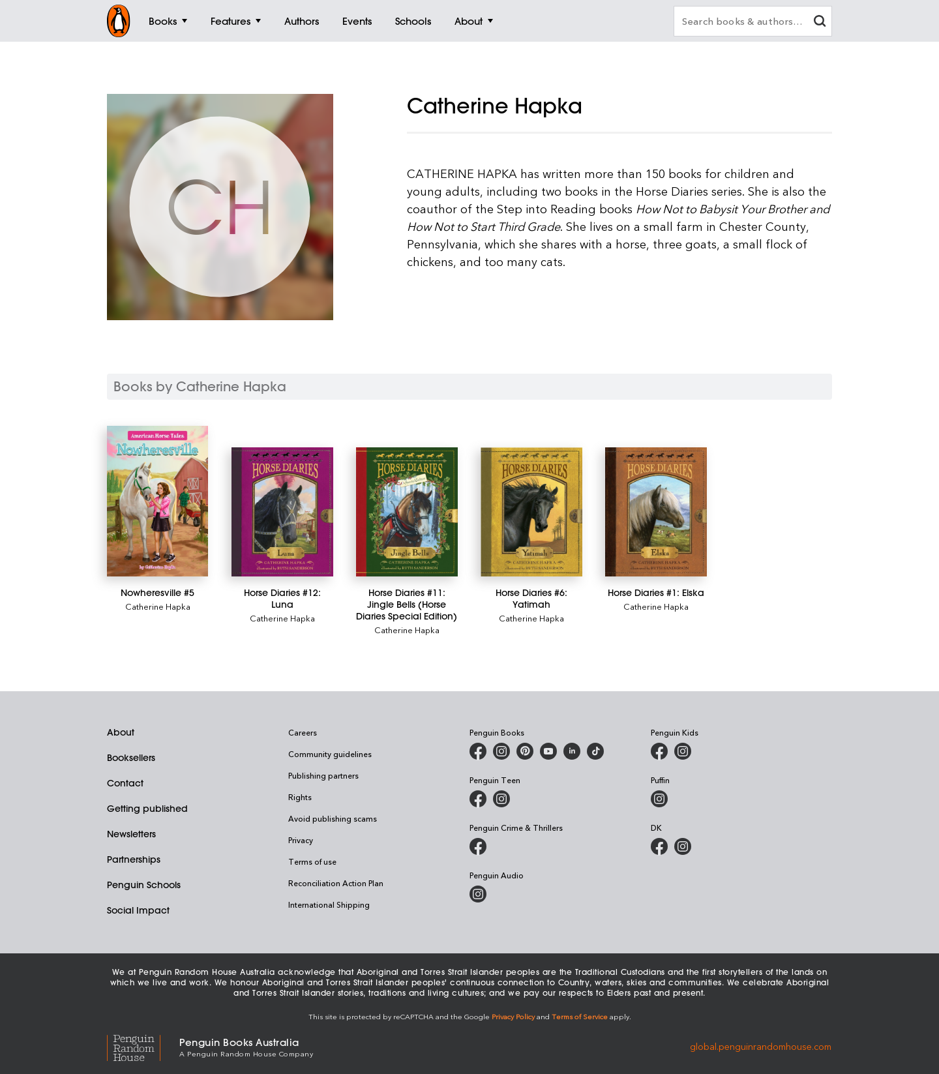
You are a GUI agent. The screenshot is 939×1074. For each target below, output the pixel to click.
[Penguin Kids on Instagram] (682, 751)
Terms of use (312, 861)
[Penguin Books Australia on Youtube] (548, 751)
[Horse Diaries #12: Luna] (282, 511)
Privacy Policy (513, 1016)
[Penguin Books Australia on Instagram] (501, 751)
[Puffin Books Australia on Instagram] (659, 798)
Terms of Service (580, 1016)
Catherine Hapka (157, 606)
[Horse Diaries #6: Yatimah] (531, 511)
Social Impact (138, 910)
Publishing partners (323, 775)
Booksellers (131, 758)
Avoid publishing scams (332, 818)
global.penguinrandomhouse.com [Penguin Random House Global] (760, 1046)
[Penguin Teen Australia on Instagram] (501, 798)
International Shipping (329, 904)
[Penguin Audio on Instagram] (478, 894)
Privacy (300, 840)
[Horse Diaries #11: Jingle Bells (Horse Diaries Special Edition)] (406, 511)
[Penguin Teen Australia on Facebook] (478, 798)
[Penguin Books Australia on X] (524, 751)
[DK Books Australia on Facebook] (659, 846)
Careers (302, 732)
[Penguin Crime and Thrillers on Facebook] (478, 846)
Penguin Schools (144, 885)
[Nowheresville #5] (157, 501)
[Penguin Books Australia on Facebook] (478, 751)
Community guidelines (330, 754)
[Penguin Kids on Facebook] (659, 751)
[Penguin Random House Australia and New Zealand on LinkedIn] (571, 751)
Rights (300, 797)
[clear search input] (820, 22)
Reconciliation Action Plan (335, 883)
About (120, 732)
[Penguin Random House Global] (143, 1046)
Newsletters (131, 834)
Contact (125, 783)
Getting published (147, 808)
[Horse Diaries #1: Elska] (655, 511)
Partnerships (133, 859)
